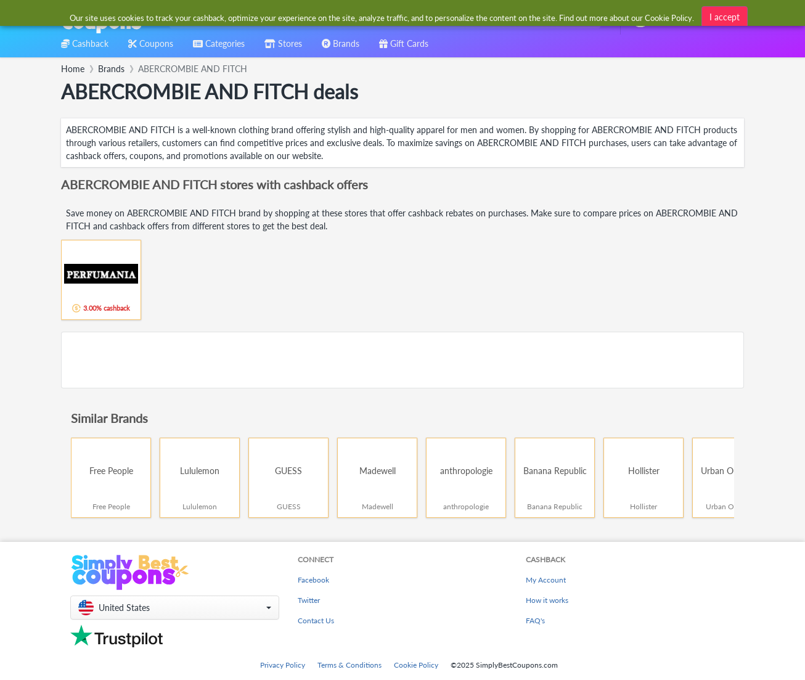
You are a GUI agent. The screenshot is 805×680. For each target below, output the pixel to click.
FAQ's (535, 620)
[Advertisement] (402, 360)
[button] (174, 608)
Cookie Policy (416, 665)
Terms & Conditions (349, 665)
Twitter (309, 600)
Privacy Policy (282, 665)
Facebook (313, 579)
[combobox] (382, 17)
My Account (546, 579)
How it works (547, 600)
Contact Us (316, 620)
